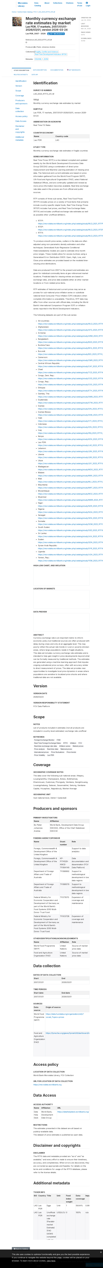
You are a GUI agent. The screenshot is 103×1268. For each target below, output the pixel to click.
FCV (35, 12)
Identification (20, 81)
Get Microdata (56, 34)
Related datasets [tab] (21, 74)
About (47, 3)
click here (51, 1261)
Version (18, 86)
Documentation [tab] (57, 70)
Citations (69, 3)
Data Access (20, 121)
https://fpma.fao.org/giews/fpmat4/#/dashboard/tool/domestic (73, 1033)
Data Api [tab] (35, 74)
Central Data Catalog (24, 12)
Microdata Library (23, 4)
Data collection (19, 110)
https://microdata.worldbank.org (47, 1084)
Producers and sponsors (21, 102)
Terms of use (79, 4)
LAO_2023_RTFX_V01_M (46, 12)
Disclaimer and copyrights (20, 129)
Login (88, 4)
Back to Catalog (21, 1249)
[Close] (101, 1252)
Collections (57, 3)
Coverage (19, 95)
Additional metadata (19, 138)
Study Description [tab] (21, 70)
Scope (18, 90)
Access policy (21, 116)
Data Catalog (37, 4)
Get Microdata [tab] (73, 70)
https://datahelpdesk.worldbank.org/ (73, 1112)
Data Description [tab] (40, 70)
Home (14, 12)
